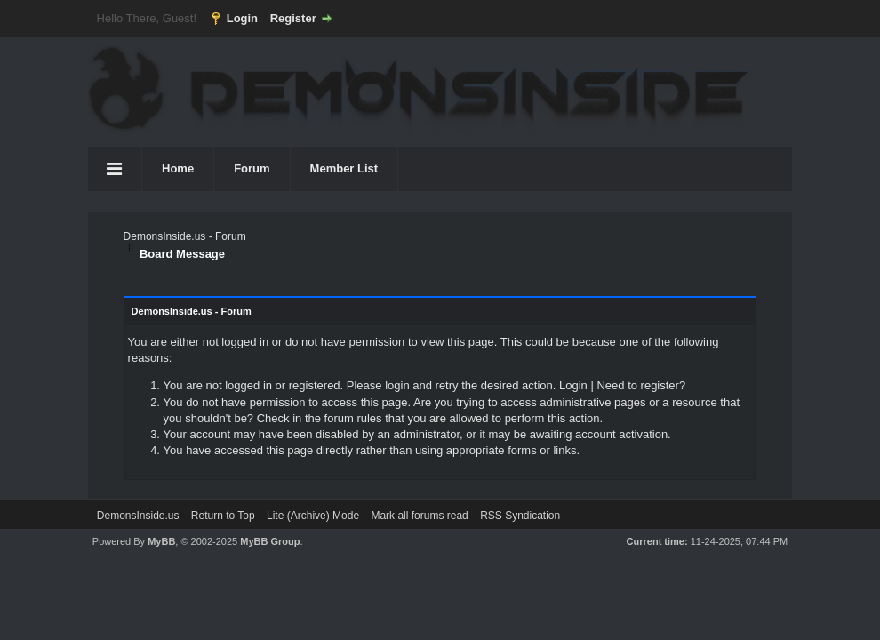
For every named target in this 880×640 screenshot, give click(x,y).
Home (178, 168)
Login (242, 18)
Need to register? (640, 385)
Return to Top (223, 515)
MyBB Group (270, 541)
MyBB (161, 541)
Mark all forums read (419, 515)
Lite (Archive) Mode (313, 515)
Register (293, 18)
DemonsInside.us (138, 515)
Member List (344, 168)
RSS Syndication (520, 515)
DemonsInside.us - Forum (185, 236)
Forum (251, 168)
